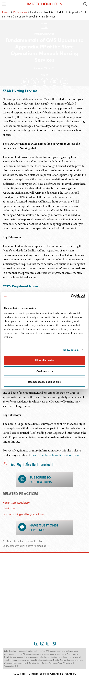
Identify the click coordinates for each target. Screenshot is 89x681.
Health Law (9, 508)
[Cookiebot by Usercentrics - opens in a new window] (70, 296)
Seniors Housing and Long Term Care (23, 514)
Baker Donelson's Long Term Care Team (55, 455)
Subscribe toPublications (35, 479)
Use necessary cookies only (44, 381)
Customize (44, 371)
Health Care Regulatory (16, 502)
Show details (71, 349)
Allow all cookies (45, 360)
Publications (20, 12)
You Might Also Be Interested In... (30, 464)
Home (5, 12)
